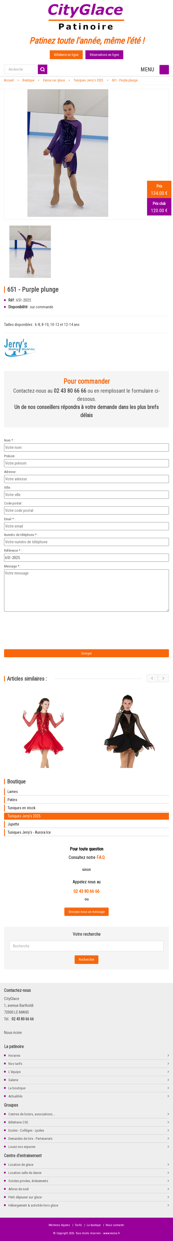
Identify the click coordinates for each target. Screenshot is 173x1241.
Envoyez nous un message (87, 912)
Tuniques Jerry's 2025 (88, 80)
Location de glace (20, 1165)
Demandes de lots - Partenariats (30, 1139)
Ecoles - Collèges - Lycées (26, 1130)
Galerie (13, 1080)
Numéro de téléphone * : (21, 535)
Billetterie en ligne (66, 55)
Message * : (12, 566)
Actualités (15, 1096)
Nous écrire (13, 1032)
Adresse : (10, 472)
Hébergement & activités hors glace (33, 1205)
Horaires (14, 1055)
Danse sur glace (54, 80)
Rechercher (86, 959)
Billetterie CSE (18, 1122)
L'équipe (14, 1072)
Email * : (9, 519)
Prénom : (10, 456)
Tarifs (78, 1225)
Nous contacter (115, 1225)
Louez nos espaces (21, 1147)
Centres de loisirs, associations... (31, 1114)
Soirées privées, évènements (28, 1181)
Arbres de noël (18, 1189)
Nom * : (9, 440)
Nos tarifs (15, 1064)
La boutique (16, 1088)
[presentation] (49, 623)
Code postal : (13, 503)
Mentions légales (59, 1225)
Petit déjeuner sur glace (25, 1197)
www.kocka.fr (111, 1233)
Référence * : (13, 550)
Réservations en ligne (104, 55)
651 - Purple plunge (125, 80)
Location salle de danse (24, 1173)
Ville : (8, 487)
